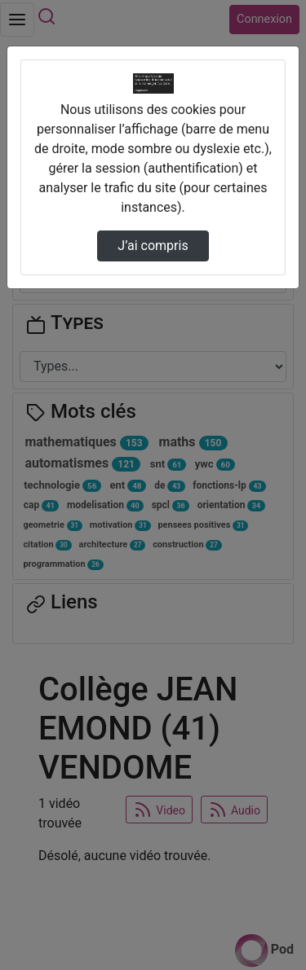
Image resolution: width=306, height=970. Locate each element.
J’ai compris (153, 245)
